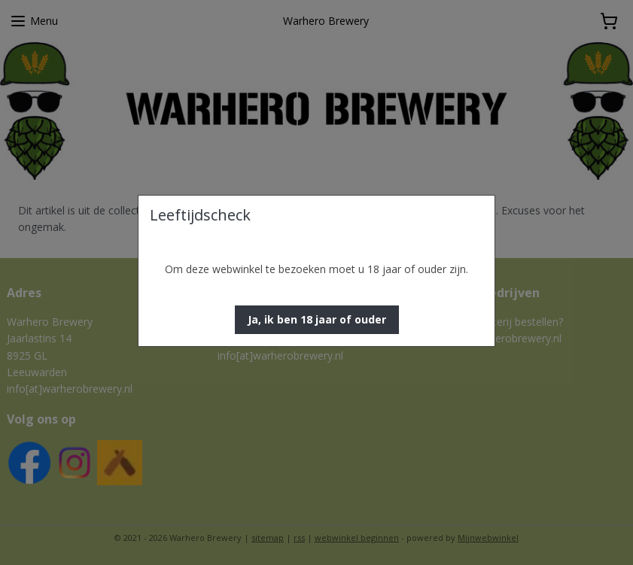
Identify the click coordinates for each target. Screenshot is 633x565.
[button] (317, 319)
